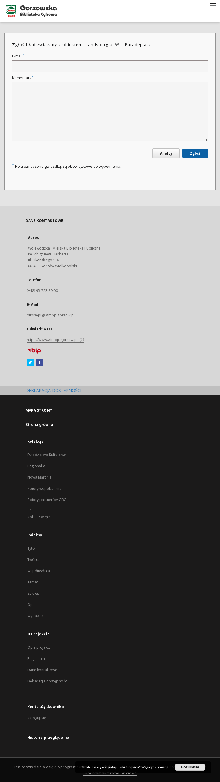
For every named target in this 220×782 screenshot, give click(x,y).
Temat (32, 582)
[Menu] (213, 4)
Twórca (33, 559)
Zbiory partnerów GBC (46, 499)
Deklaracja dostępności (47, 681)
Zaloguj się (36, 717)
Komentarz (22, 77)
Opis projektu (39, 647)
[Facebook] (39, 362)
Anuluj (166, 153)
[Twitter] (30, 362)
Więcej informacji (155, 767)
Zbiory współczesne (44, 488)
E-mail (18, 56)
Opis (31, 604)
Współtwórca (38, 570)
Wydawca (35, 615)
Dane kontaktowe (42, 669)
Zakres (33, 593)
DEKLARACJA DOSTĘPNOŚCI (53, 390)
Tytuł (31, 548)
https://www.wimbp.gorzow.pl (55, 339)
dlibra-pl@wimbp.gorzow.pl (51, 315)
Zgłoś (195, 153)
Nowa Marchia (39, 477)
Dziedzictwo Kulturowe (47, 454)
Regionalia (36, 465)
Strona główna (39, 424)
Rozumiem (190, 767)
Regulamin (36, 658)
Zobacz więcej (39, 516)
